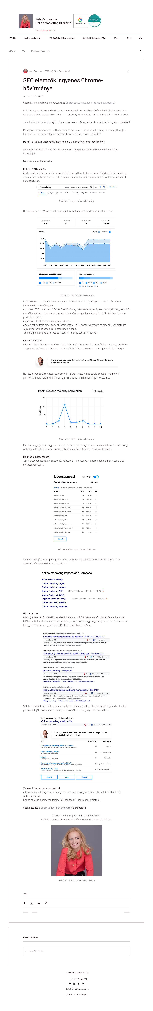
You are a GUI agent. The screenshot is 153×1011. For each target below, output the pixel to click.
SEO (24, 51)
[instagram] (83, 983)
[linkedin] (74, 983)
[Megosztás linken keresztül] (45, 903)
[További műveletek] (128, 71)
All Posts (12, 51)
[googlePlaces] (70, 983)
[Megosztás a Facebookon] (24, 903)
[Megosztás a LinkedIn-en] (38, 903)
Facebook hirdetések (40, 51)
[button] (140, 51)
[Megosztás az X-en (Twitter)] (31, 903)
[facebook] (78, 983)
